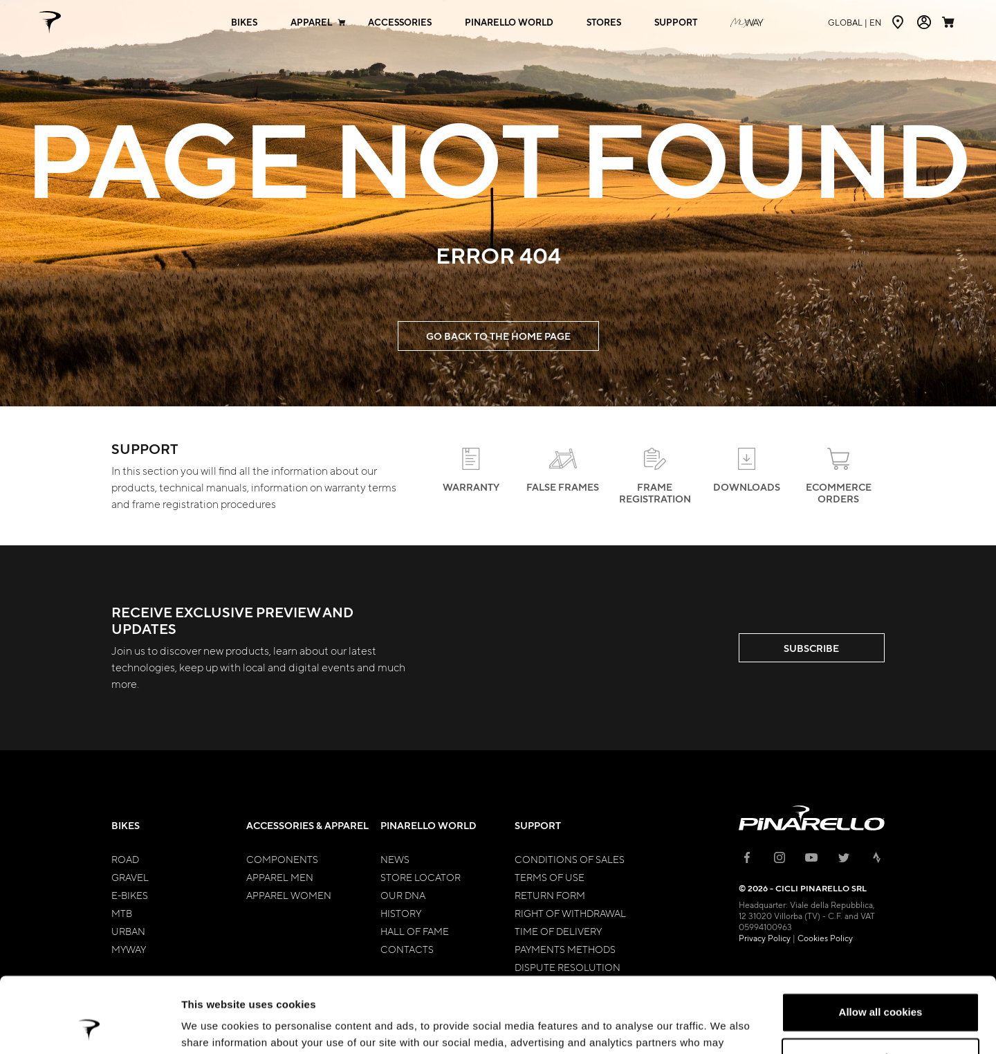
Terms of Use (549, 877)
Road (125, 859)
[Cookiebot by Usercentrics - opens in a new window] (89, 1027)
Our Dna (402, 895)
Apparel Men (279, 877)
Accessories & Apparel (307, 825)
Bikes (125, 825)
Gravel (130, 877)
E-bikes (129, 895)
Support (538, 825)
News (394, 859)
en (854, 22)
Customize (881, 986)
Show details (213, 1027)
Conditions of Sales (570, 859)
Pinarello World (428, 825)
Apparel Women (288, 895)
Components (282, 859)
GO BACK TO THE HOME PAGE (498, 336)
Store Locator (420, 877)
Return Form (550, 895)
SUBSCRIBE (811, 648)
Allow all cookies (881, 941)
